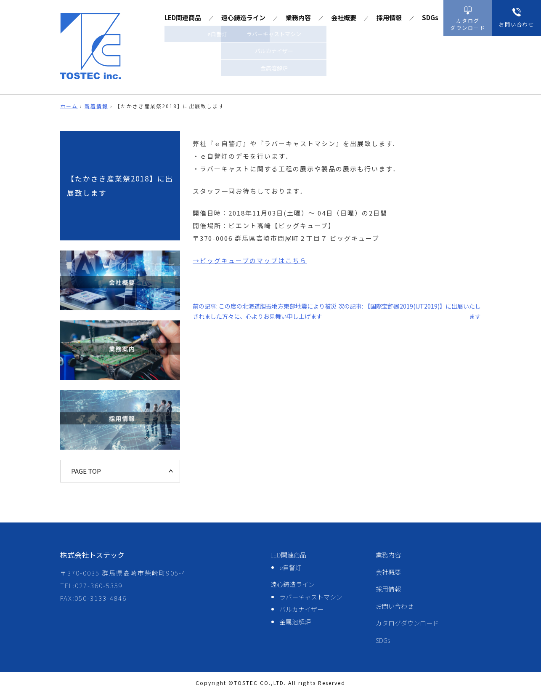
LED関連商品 (182, 17)
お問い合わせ (395, 606)
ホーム (69, 105)
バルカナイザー (301, 609)
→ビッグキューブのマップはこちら (250, 260)
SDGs (430, 17)
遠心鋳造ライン (243, 17)
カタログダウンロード (407, 622)
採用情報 (389, 17)
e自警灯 (290, 567)
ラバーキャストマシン (310, 596)
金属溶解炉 (295, 621)
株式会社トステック (92, 554)
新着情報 (96, 105)
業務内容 (298, 17)
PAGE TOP (86, 470)
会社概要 (343, 17)
